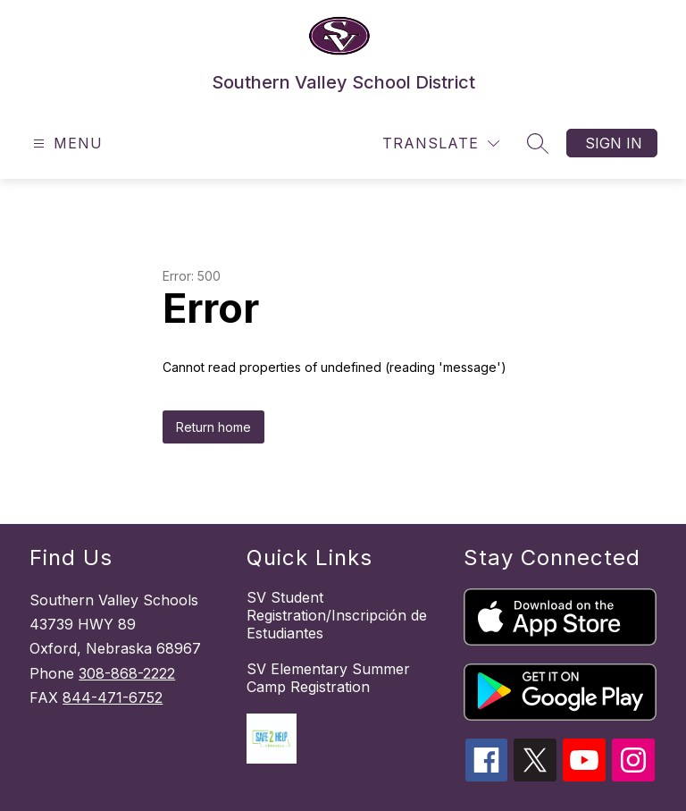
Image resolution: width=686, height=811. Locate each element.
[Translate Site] (441, 143)
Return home (213, 427)
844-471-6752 (113, 697)
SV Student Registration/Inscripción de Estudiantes (337, 615)
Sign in (613, 143)
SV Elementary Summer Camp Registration (328, 678)
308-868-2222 (127, 673)
